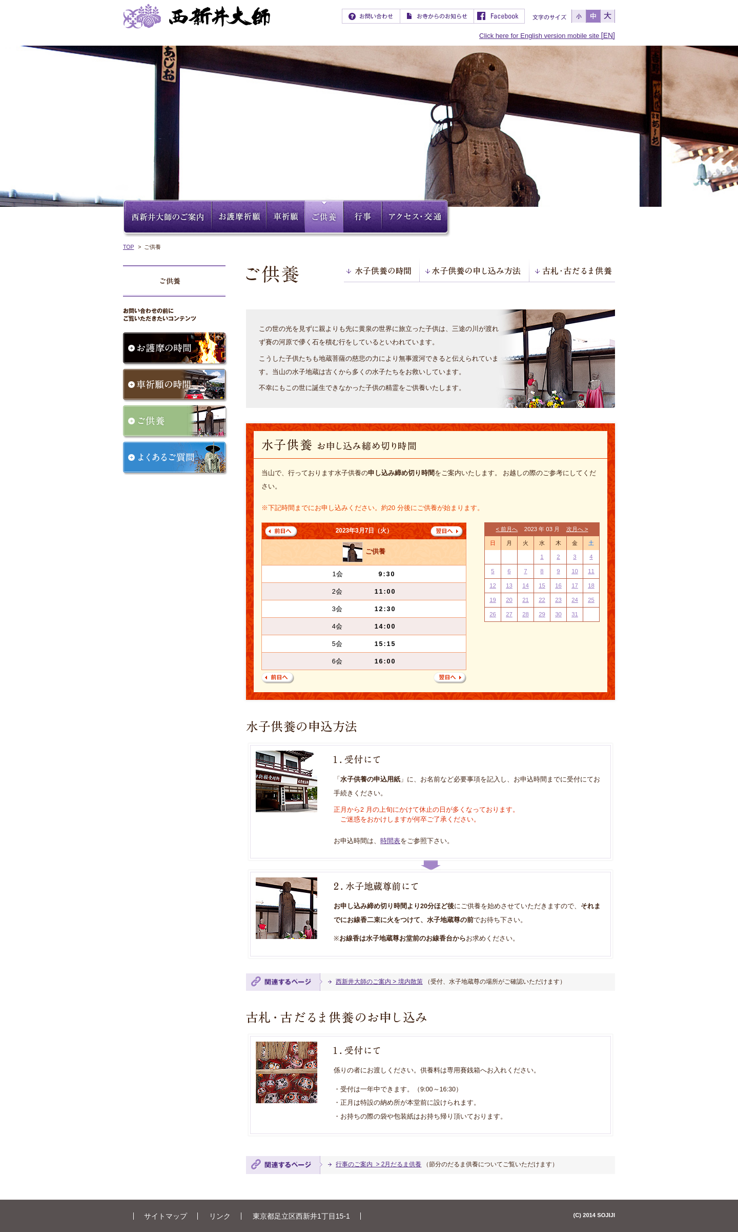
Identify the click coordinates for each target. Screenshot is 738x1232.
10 (574, 571)
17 (574, 585)
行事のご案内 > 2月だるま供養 (378, 1164)
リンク (220, 1216)
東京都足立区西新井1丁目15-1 (301, 1216)
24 (574, 600)
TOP (128, 247)
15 (542, 585)
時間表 (390, 841)
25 (591, 600)
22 (542, 600)
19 (492, 600)
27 (509, 614)
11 (591, 571)
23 (558, 600)
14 (525, 585)
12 (492, 585)
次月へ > (577, 529)
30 (558, 614)
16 (558, 585)
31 (574, 614)
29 (542, 614)
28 (525, 614)
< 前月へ (507, 529)
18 (591, 585)
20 (509, 600)
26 (492, 614)
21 (525, 600)
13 (509, 585)
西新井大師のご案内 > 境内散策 (379, 981)
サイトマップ (165, 1216)
